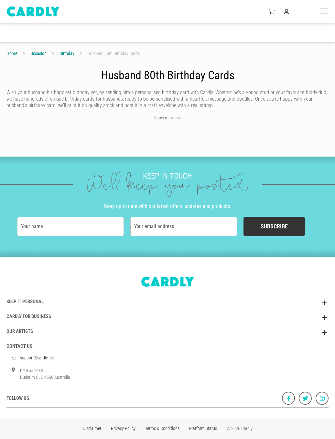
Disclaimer (92, 428)
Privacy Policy (123, 428)
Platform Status (203, 428)
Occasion (38, 53)
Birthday (66, 53)
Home (11, 53)
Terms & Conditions (162, 428)
